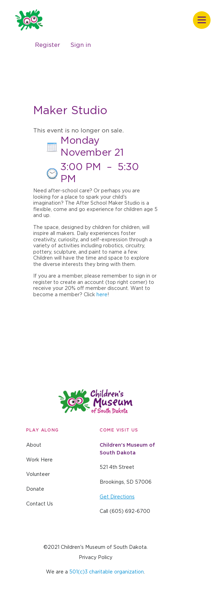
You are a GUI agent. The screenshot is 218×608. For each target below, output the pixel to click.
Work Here (39, 460)
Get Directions (117, 497)
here (101, 294)
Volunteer (38, 474)
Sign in (80, 45)
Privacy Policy (95, 557)
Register (47, 45)
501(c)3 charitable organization (106, 572)
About (33, 445)
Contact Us (39, 504)
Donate (35, 489)
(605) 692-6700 (130, 511)
